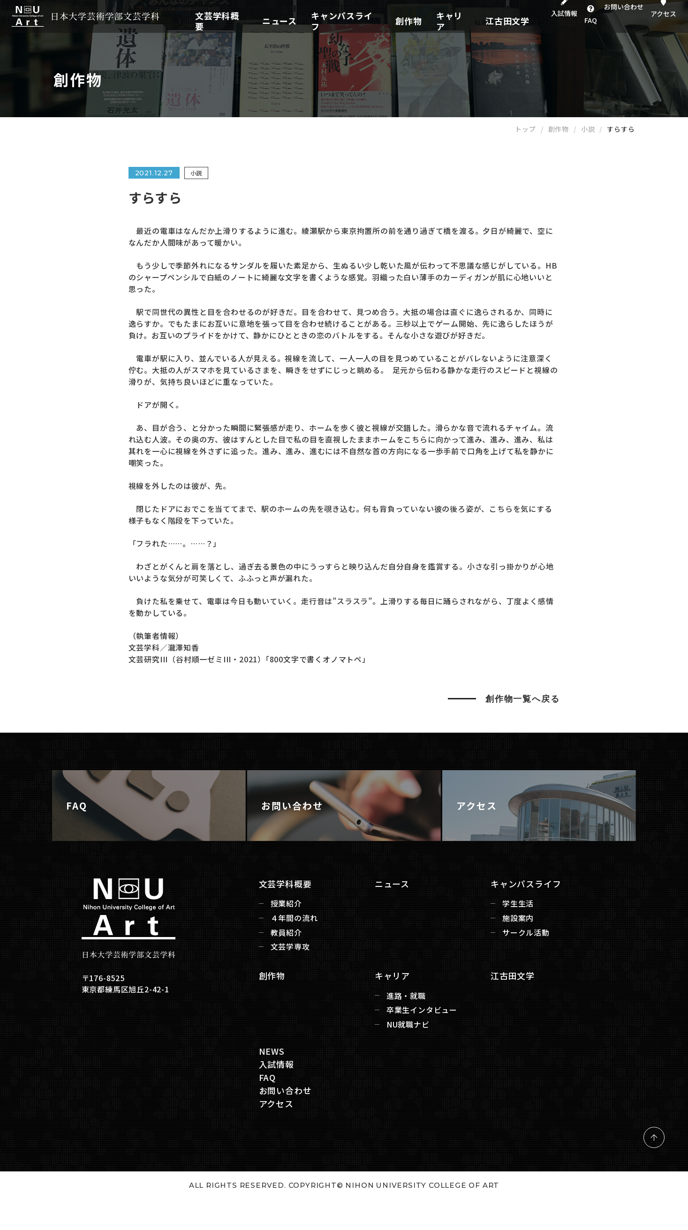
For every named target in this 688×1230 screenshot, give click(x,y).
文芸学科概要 (254, 21)
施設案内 (524, 972)
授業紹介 (267, 957)
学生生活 (524, 957)
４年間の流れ (275, 972)
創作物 (404, 21)
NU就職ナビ (401, 1078)
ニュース (300, 21)
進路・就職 (399, 1049)
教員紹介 (267, 986)
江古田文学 (481, 21)
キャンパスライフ (354, 21)
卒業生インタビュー (415, 1064)
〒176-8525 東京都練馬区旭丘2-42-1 (116, 1037)
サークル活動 (532, 986)
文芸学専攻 (271, 1000)
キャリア (439, 21)
